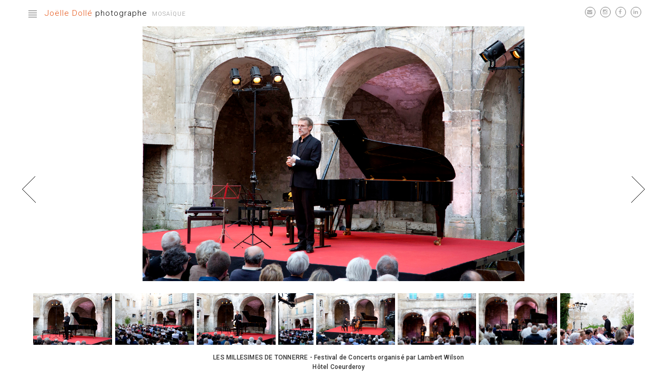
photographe (96, 13)
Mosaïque (169, 14)
